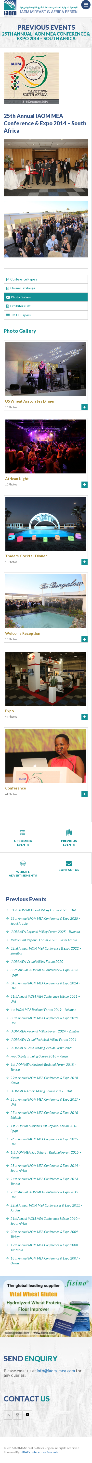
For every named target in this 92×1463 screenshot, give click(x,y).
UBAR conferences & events (39, 1452)
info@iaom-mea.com (56, 1370)
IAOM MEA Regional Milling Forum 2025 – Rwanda (45, 932)
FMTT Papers (18, 315)
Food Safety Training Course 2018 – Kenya (39, 1056)
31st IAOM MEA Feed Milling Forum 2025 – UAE (44, 910)
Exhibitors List (18, 306)
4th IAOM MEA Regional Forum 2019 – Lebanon (43, 1010)
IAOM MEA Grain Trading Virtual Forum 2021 (42, 1048)
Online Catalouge (20, 288)
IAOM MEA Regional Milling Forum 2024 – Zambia (45, 1031)
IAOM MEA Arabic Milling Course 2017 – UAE (42, 1091)
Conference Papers (22, 279)
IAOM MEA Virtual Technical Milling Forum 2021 (44, 1040)
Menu (87, 6)
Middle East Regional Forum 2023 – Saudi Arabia (44, 940)
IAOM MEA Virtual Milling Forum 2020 (37, 962)
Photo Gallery (18, 297)
